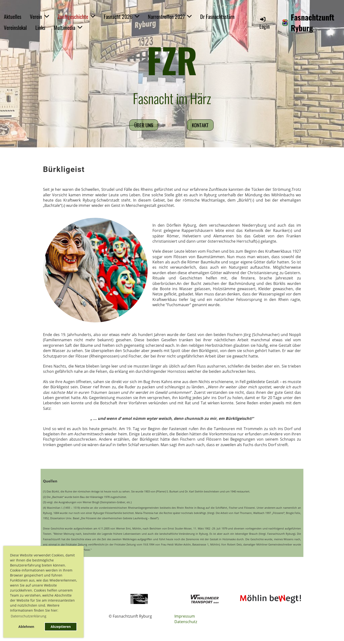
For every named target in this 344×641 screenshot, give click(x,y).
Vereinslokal (15, 27)
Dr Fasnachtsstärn (217, 16)
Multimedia (68, 27)
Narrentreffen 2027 (170, 16)
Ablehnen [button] (26, 626)
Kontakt (200, 125)
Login (264, 23)
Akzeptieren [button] (61, 626)
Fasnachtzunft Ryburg (312, 22)
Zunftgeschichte (76, 16)
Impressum (184, 616)
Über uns (143, 125)
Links (40, 27)
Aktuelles (12, 16)
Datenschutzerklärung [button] (28, 616)
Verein (39, 16)
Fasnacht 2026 (121, 16)
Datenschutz (185, 621)
